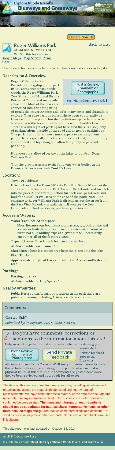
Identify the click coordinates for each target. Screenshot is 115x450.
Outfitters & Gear (86, 30)
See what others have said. (87, 100)
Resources (51, 36)
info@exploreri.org (23, 436)
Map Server (32, 58)
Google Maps (11, 58)
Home (8, 30)
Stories (30, 36)
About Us (10, 36)
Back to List (99, 44)
